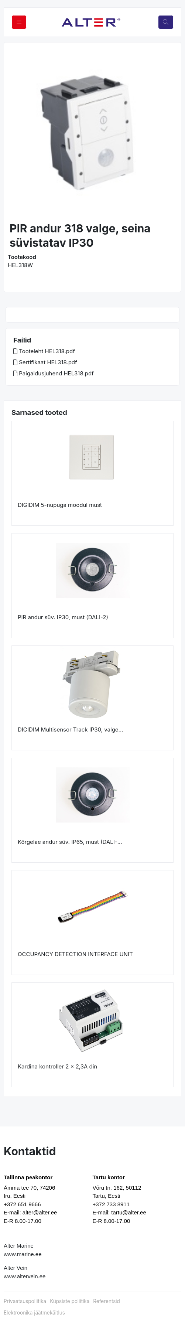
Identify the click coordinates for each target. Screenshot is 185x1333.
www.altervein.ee (24, 1276)
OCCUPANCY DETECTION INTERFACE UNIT (75, 954)
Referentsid (106, 1301)
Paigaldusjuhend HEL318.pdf (53, 373)
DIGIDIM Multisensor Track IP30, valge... (70, 729)
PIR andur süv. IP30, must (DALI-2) (63, 617)
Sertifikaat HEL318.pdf (45, 362)
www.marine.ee (23, 1254)
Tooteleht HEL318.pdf (44, 351)
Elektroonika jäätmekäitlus (34, 1313)
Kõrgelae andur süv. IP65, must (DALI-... (70, 841)
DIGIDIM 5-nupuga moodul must (60, 504)
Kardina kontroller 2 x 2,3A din (57, 1066)
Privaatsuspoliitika (25, 1301)
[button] (18, 133)
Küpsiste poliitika (69, 1301)
